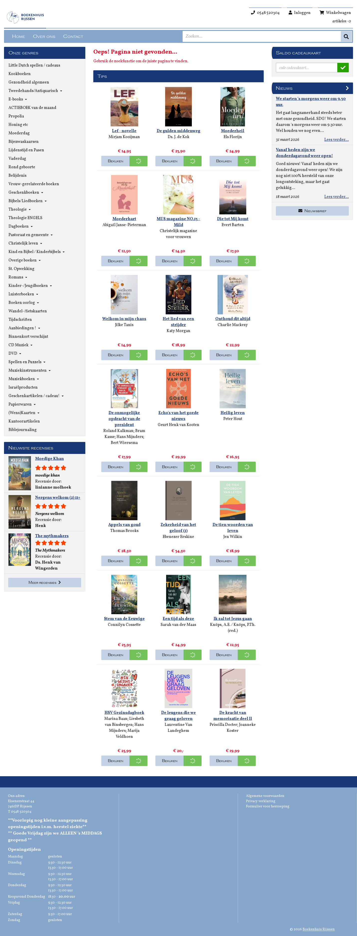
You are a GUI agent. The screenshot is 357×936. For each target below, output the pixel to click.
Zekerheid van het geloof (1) (178, 528)
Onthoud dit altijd (232, 319)
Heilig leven (233, 413)
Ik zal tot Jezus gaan (233, 619)
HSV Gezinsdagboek (124, 713)
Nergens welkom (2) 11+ (57, 498)
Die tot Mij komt (232, 219)
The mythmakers (52, 536)
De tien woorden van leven (233, 528)
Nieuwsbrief (312, 211)
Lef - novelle (124, 131)
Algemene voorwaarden (265, 796)
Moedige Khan (49, 459)
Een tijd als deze (178, 619)
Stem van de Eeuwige (124, 619)
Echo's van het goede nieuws (178, 416)
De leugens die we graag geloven (178, 716)
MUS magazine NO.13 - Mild (178, 222)
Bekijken (115, 161)
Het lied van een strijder (178, 322)
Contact (73, 36)
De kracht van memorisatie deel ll (232, 716)
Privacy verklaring (260, 801)
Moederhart (124, 219)
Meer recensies (44, 582)
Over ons (44, 36)
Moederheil (232, 131)
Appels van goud (124, 525)
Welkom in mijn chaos (124, 319)
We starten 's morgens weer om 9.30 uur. (311, 102)
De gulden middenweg (178, 131)
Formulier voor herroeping (267, 806)
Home (18, 36)
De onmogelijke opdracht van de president (124, 419)
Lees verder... (336, 140)
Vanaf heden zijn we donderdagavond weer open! (304, 153)
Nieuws (284, 88)
